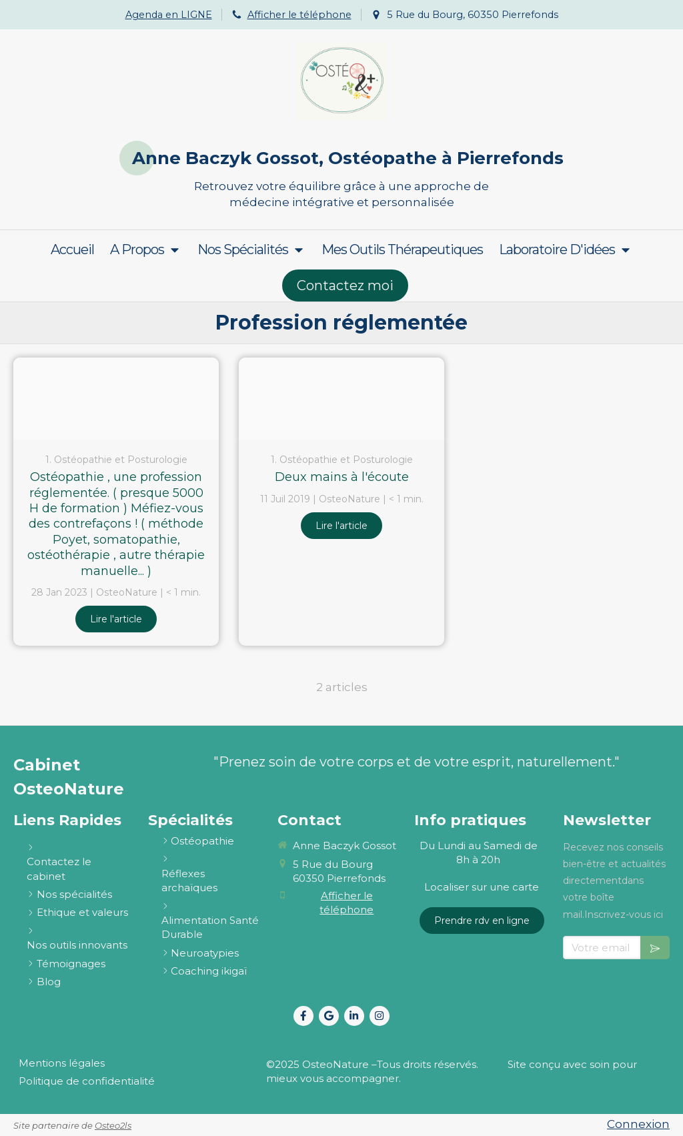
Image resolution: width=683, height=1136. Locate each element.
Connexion (638, 1124)
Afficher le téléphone (299, 15)
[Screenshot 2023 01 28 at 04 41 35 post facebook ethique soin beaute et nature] (116, 399)
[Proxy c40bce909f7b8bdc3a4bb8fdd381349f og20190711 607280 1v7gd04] (341, 399)
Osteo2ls (113, 1125)
